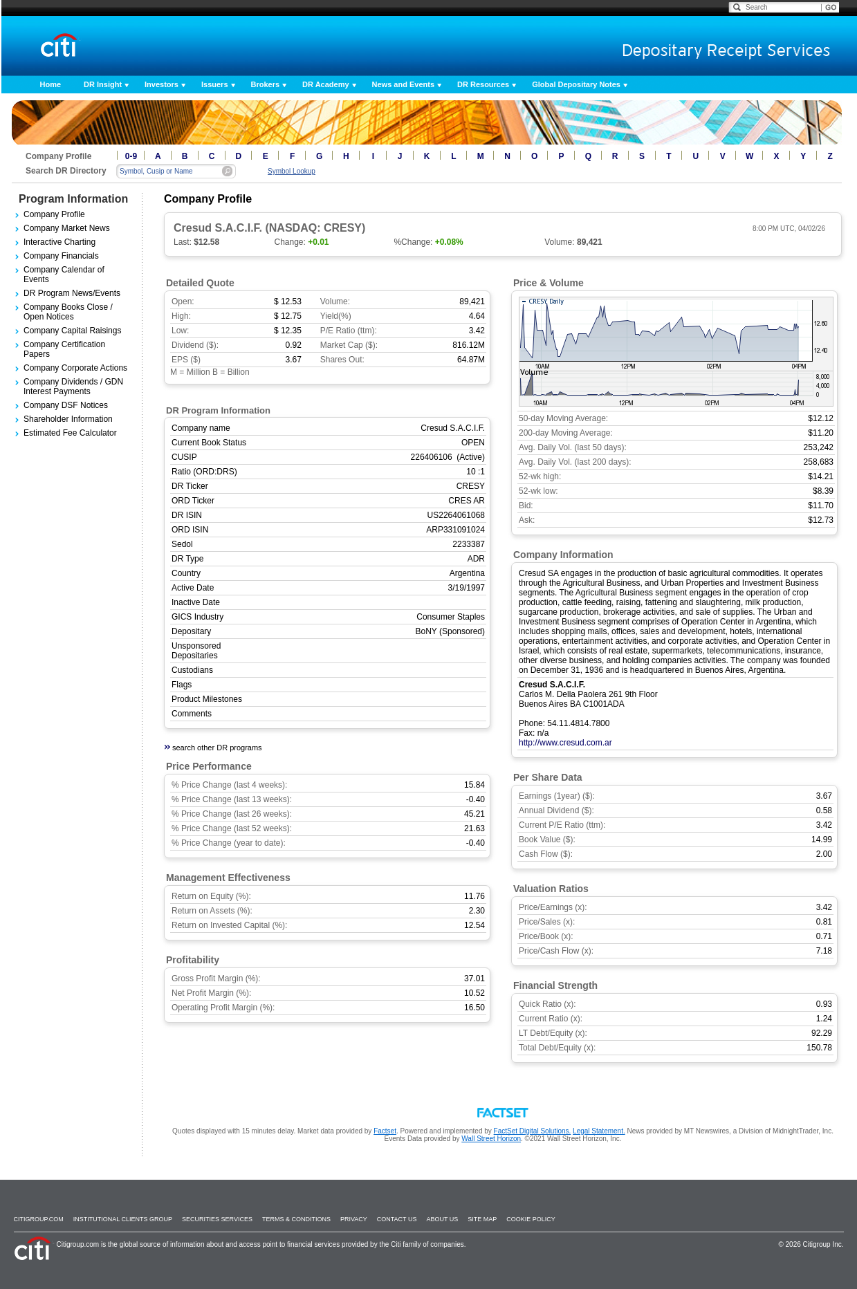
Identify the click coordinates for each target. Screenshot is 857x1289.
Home (51, 84)
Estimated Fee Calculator (70, 433)
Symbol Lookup (291, 171)
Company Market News (67, 228)
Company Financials (61, 256)
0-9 (131, 156)
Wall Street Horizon (491, 1138)
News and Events (403, 84)
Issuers (214, 84)
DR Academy (325, 84)
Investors (161, 84)
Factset (385, 1131)
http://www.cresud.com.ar (565, 743)
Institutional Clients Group (122, 1219)
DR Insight (103, 84)
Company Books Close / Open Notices (68, 312)
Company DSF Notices (66, 405)
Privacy (353, 1219)
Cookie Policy (530, 1219)
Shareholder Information (68, 419)
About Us (442, 1219)
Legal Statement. (599, 1131)
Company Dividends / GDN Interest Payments (73, 386)
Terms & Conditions (296, 1219)
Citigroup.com (39, 1219)
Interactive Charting (59, 242)
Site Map (482, 1219)
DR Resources (483, 84)
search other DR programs (217, 747)
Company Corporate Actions (75, 368)
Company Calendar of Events (64, 274)
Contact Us (397, 1219)
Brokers (265, 84)
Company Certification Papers (64, 349)
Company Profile (54, 214)
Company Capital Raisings (72, 330)
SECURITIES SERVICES (217, 1219)
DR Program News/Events (72, 293)
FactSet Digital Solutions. (532, 1131)
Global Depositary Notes (576, 84)
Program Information (73, 199)
